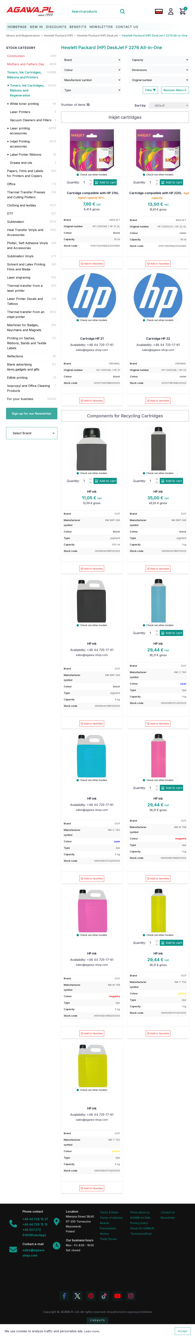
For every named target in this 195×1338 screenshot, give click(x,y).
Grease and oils (21, 163)
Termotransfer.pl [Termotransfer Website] (141, 1233)
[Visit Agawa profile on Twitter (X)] (77, 1296)
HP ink (92, 491)
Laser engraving (18, 277)
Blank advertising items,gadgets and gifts (23, 367)
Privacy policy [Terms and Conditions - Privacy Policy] (139, 1223)
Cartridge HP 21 (92, 338)
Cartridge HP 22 (158, 338)
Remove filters (175, 90)
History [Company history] (104, 1233)
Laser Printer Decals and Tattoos (25, 301)
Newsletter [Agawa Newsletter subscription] (168, 1217)
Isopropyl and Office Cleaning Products (28, 388)
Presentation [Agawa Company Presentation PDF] (108, 1228)
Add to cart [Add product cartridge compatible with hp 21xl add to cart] (105, 182)
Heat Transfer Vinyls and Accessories (25, 232)
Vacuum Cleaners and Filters (30, 120)
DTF (10, 213)
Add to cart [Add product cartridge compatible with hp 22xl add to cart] (171, 182)
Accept (182, 1331)
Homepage (17, 27)
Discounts (56, 27)
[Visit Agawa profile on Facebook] (64, 1296)
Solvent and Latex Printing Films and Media (26, 266)
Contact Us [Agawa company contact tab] (168, 1212)
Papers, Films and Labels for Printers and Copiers (25, 173)
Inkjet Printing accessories (20, 143)
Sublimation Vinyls (20, 256)
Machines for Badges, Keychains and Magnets (24, 327)
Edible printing (17, 377)
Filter (150, 90)
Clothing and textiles (21, 205)
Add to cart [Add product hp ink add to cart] (105, 481)
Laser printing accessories (20, 130)
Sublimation (15, 222)
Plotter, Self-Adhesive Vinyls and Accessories (27, 245)
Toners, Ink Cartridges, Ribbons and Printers (24, 74)
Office (11, 184)
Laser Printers (20, 112)
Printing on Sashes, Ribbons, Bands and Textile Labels (26, 343)
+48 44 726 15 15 (35, 1224)
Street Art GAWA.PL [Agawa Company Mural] (142, 1228)
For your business (20, 399)
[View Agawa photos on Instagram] (131, 1296)
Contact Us (127, 27)
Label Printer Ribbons (25, 154)
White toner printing (24, 104)
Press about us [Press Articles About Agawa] (140, 1212)
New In (36, 27)
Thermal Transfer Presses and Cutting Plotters (26, 194)
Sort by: (140, 105)
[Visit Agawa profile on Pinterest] (91, 1296)
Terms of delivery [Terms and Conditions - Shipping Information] (111, 1217)
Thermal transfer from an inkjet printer (25, 314)
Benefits (78, 27)
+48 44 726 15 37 (35, 1219)
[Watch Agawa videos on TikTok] (104, 1296)
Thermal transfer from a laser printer (24, 288)
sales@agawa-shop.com (92, 349)
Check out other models (92, 174)
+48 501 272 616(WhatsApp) (34, 1232)
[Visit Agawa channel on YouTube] (117, 1296)
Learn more (91, 1331)
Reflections (15, 356)
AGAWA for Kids (140, 1217)
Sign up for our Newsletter (31, 413)
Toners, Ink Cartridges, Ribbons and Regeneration (27, 90)
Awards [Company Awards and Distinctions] (104, 1223)
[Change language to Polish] (159, 11)
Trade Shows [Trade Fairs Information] (108, 1239)
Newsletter (101, 27)
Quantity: (73, 182)
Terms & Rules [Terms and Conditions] (109, 1212)
